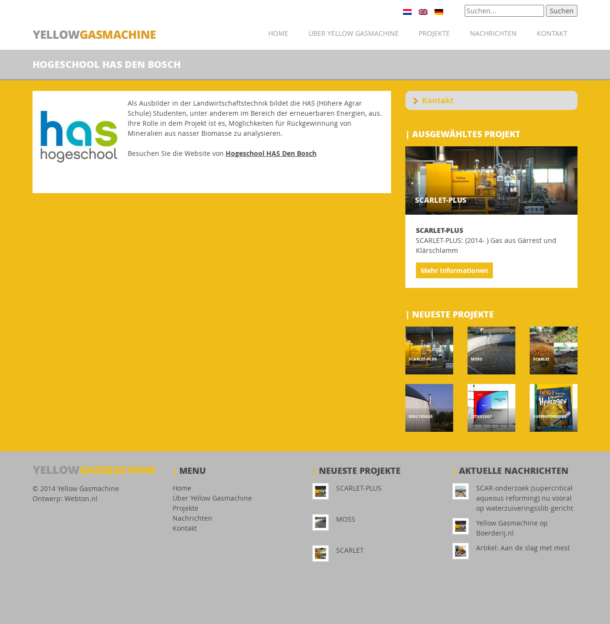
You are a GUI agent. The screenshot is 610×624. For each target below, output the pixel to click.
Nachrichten (493, 33)
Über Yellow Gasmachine (353, 33)
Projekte (434, 33)
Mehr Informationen (454, 270)
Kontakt (552, 33)
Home (278, 33)
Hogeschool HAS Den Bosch (271, 153)
